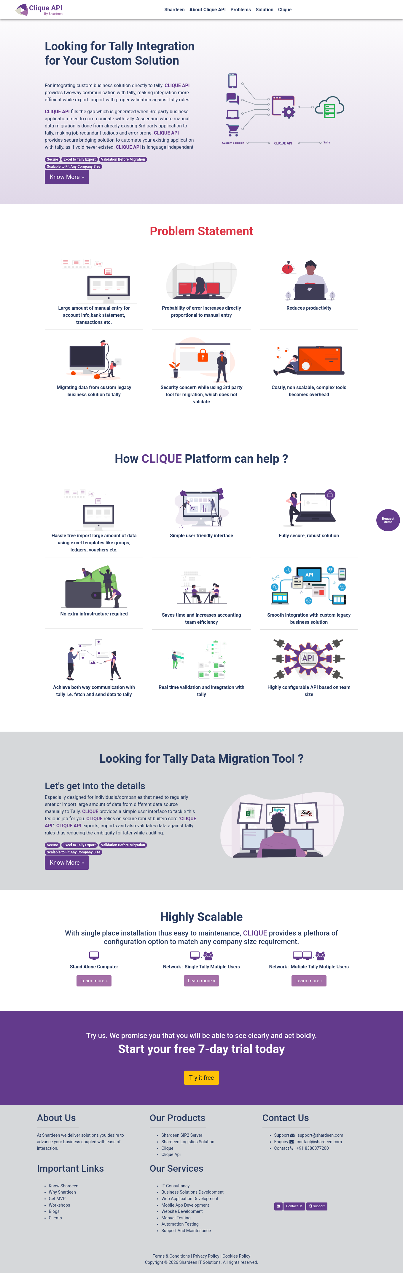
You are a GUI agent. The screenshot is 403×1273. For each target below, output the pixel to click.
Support (317, 1206)
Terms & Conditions (171, 1256)
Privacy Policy (206, 1256)
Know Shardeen (64, 1186)
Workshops (59, 1205)
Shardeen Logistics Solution (188, 1141)
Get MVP (57, 1198)
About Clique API (207, 9)
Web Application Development (190, 1198)
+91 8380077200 (313, 1148)
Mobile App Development (185, 1205)
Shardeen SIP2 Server (182, 1135)
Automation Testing (180, 1224)
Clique (285, 9)
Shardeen (174, 9)
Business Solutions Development (193, 1192)
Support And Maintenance (186, 1230)
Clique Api (171, 1154)
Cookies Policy (236, 1256)
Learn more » (94, 980)
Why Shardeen (62, 1192)
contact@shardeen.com (319, 1141)
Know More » (67, 176)
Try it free (201, 1077)
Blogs (54, 1211)
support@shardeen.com (320, 1135)
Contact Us (294, 1206)
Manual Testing (176, 1218)
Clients (55, 1218)
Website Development (182, 1211)
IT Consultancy (176, 1186)
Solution (264, 9)
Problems (240, 9)
